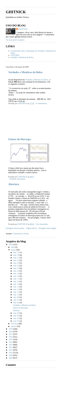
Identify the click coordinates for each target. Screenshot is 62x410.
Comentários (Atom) (21, 234)
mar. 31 (16, 252)
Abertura (13, 184)
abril (13, 247)
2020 (11, 244)
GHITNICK (16, 12)
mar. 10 (16, 295)
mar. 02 (16, 321)
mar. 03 (16, 318)
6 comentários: (42, 103)
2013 (11, 345)
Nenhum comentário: (17, 179)
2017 (11, 334)
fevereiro (15, 324)
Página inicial (31, 228)
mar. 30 (16, 255)
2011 (11, 350)
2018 (11, 332)
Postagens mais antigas (47, 228)
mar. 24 (16, 266)
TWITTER (15, 55)
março (13, 250)
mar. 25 (16, 263)
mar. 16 (16, 281)
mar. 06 (16, 303)
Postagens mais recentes (15, 228)
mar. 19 (16, 273)
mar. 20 (16, 271)
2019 (11, 329)
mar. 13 (16, 287)
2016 (11, 337)
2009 (11, 355)
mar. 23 (16, 268)
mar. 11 (16, 292)
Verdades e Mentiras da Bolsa (22, 57)
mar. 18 (16, 276)
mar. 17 (16, 279)
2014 (11, 342)
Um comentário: (42, 224)
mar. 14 (16, 284)
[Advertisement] (24, 120)
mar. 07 (16, 300)
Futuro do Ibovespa (19, 139)
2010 (11, 353)
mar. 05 (16, 313)
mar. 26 (16, 260)
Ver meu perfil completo (15, 40)
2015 (11, 339)
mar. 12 (16, 289)
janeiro (14, 326)
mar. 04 (16, 316)
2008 (11, 358)
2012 (11, 347)
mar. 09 (16, 297)
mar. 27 (16, 258)
